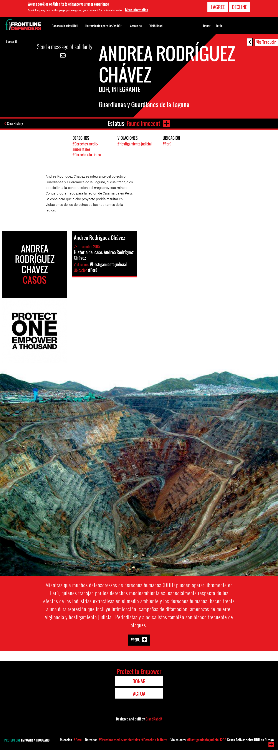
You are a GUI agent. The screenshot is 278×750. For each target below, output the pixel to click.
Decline (239, 6)
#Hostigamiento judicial (134, 144)
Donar (206, 26)
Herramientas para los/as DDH (103, 25)
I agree (218, 6)
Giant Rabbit (154, 719)
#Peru (135, 640)
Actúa (219, 26)
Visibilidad (155, 25)
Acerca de (136, 25)
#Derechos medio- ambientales (85, 146)
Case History (15, 123)
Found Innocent (143, 123)
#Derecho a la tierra (87, 154)
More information (136, 9)
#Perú (167, 144)
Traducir (269, 42)
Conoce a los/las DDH (65, 25)
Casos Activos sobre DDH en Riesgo (247, 739)
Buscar (11, 41)
